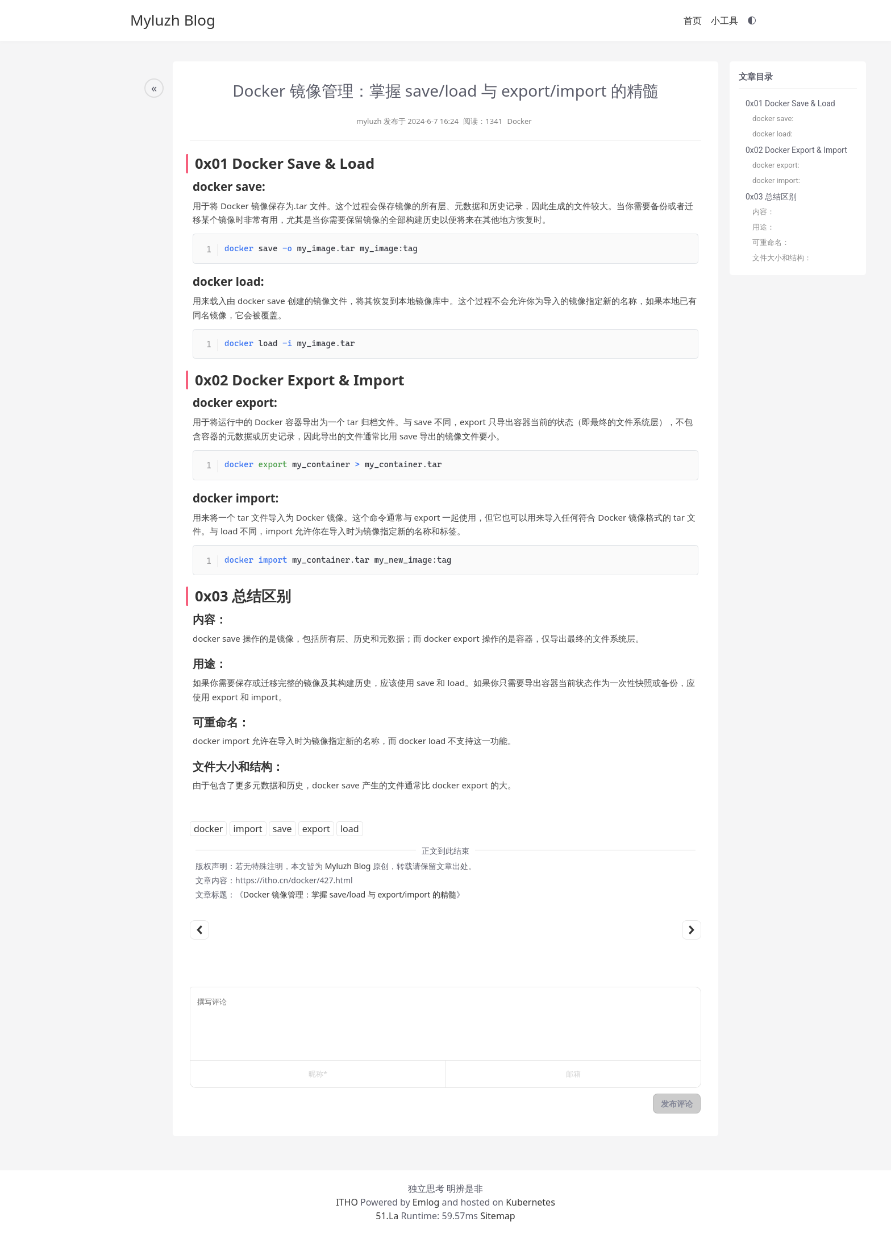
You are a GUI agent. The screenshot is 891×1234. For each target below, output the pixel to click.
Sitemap (496, 1216)
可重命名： (770, 242)
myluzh (368, 121)
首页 (693, 20)
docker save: (772, 118)
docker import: (776, 180)
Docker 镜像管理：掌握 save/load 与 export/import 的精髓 (349, 894)
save (282, 828)
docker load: (772, 134)
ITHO (347, 1202)
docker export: (776, 165)
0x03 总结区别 (771, 196)
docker (208, 828)
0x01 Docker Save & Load (790, 103)
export (316, 828)
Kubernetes (530, 1202)
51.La (387, 1216)
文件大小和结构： (781, 258)
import (248, 828)
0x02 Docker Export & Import (796, 150)
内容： (763, 211)
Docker (519, 121)
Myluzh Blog (172, 20)
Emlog (426, 1202)
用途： (763, 227)
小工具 (724, 20)
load (349, 828)
